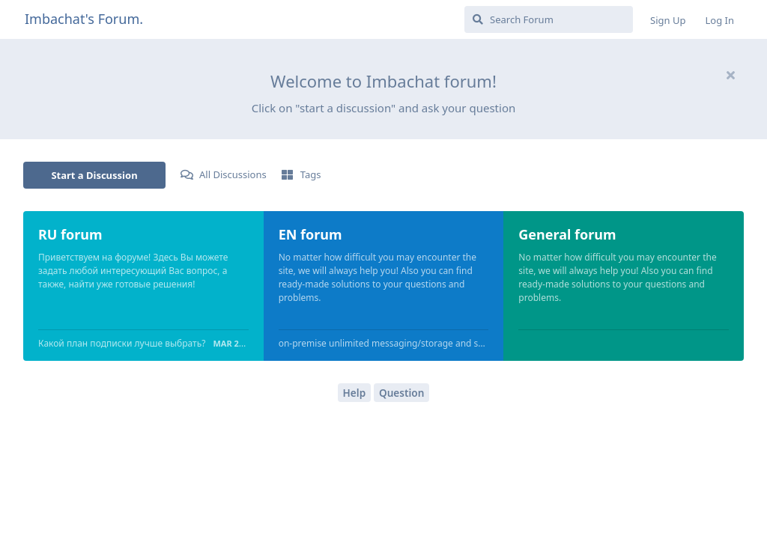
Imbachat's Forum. (84, 19)
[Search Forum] (548, 19)
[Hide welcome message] (730, 74)
